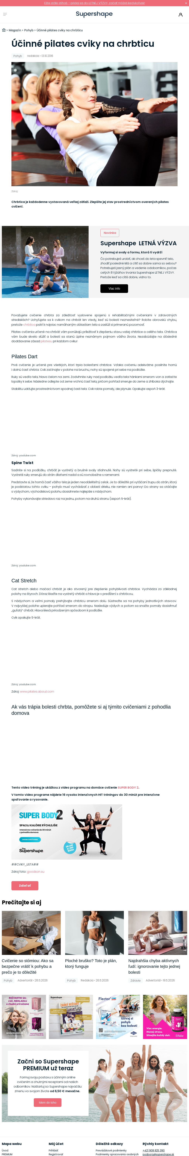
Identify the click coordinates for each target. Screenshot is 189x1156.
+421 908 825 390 (154, 1150)
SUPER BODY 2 (128, 787)
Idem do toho (47, 1102)
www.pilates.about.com (37, 691)
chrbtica (29, 325)
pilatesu (46, 341)
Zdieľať (25, 886)
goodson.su (35, 872)
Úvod (5, 1150)
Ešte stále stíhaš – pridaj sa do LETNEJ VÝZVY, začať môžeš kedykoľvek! (94, 3)
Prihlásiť (181, 15)
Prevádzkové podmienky (111, 1150)
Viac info (114, 288)
